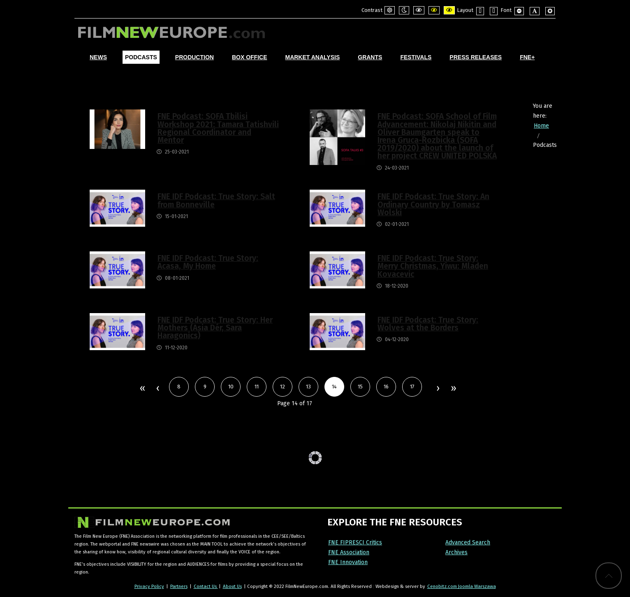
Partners (179, 586)
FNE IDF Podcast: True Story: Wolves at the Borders (428, 323)
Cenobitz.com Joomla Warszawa (461, 586)
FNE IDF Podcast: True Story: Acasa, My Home (208, 262)
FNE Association (348, 552)
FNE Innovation (348, 562)
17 (412, 386)
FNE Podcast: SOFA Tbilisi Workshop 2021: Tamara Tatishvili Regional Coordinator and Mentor (218, 128)
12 (282, 386)
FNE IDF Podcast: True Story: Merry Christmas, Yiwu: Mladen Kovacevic (433, 266)
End (453, 389)
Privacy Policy (149, 586)
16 (386, 386)
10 (231, 386)
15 (360, 386)
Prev (157, 389)
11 (257, 386)
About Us (232, 586)
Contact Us (206, 586)
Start (142, 389)
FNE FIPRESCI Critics (355, 542)
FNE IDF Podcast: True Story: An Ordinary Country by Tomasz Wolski (433, 204)
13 (308, 386)
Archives (456, 552)
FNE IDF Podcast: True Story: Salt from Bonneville (216, 200)
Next (437, 389)
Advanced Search (467, 542)
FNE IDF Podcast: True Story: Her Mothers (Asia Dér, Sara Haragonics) (215, 327)
